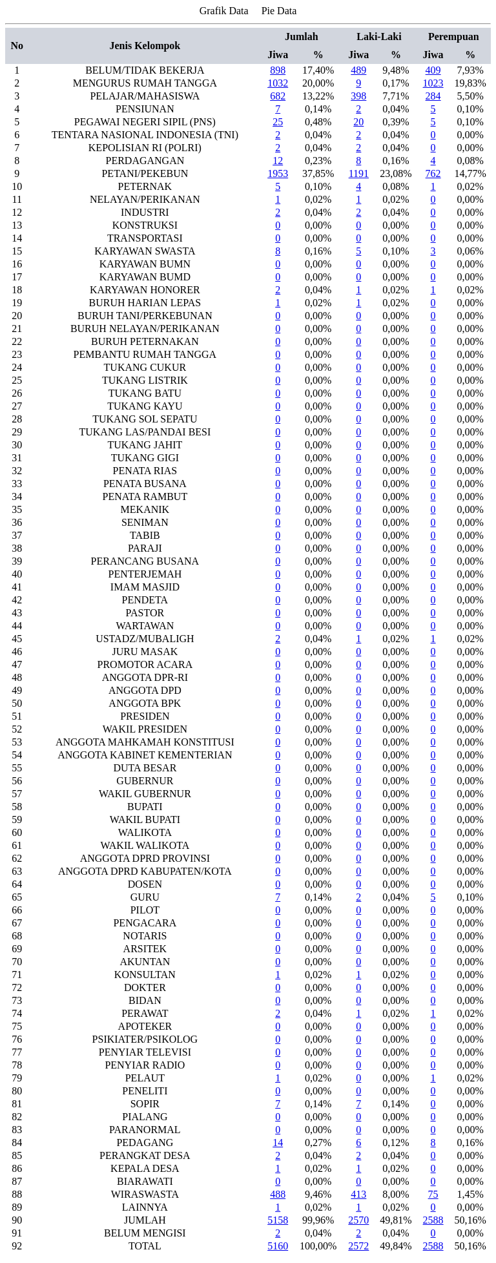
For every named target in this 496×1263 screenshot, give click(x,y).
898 (277, 70)
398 (358, 95)
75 (433, 1194)
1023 (433, 83)
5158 (277, 1220)
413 (358, 1194)
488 (277, 1194)
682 (277, 95)
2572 (358, 1245)
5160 (277, 1245)
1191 (359, 173)
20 (358, 121)
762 (433, 173)
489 (358, 70)
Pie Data (279, 10)
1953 (277, 173)
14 (278, 1142)
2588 (433, 1220)
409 (433, 70)
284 (433, 95)
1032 (277, 83)
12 (278, 160)
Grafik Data (224, 10)
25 (278, 121)
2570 (358, 1220)
